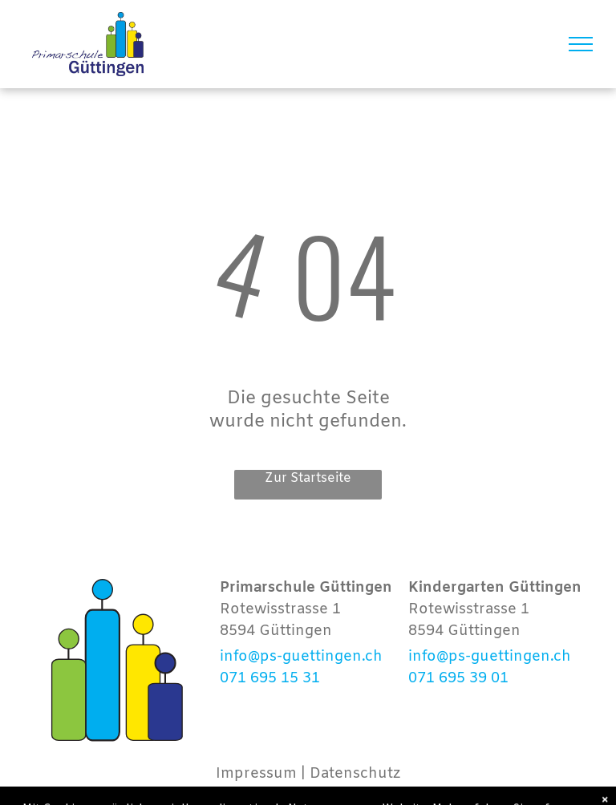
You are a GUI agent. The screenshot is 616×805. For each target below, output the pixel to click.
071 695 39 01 (458, 678)
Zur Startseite (308, 478)
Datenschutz (355, 773)
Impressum (256, 773)
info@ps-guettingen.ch (301, 656)
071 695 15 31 (270, 678)
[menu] (581, 44)
